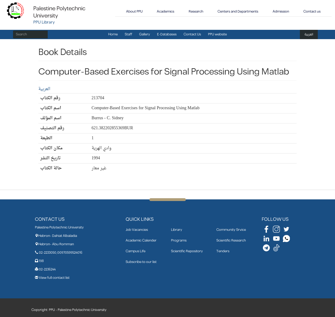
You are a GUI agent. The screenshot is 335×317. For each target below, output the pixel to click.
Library (176, 229)
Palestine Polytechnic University (59, 12)
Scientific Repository (187, 251)
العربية (309, 34)
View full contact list (54, 277)
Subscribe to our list (141, 262)
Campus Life (135, 251)
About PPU (134, 11)
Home (113, 34)
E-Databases (167, 34)
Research (196, 11)
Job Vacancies (137, 229)
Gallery (144, 34)
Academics (165, 11)
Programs (179, 240)
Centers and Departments (238, 11)
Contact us (312, 11)
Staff (128, 34)
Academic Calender (141, 240)
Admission (281, 11)
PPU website (217, 34)
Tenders (222, 251)
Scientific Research (231, 240)
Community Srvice (231, 229)
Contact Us (192, 34)
